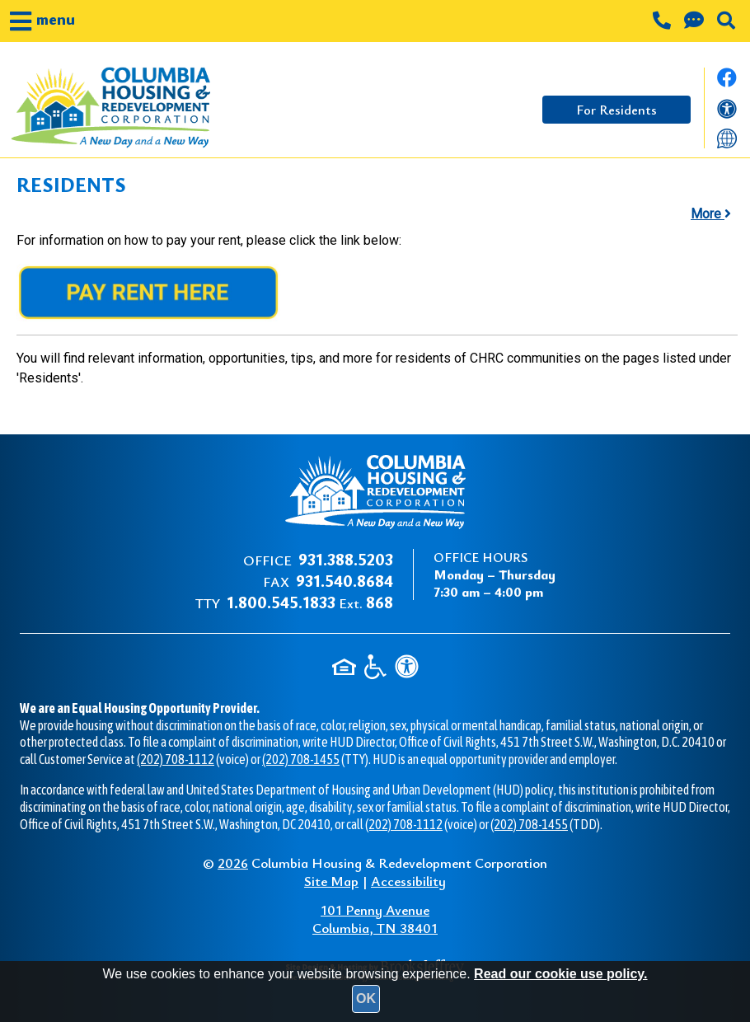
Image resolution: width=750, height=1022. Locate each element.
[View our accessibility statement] (727, 112)
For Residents (616, 110)
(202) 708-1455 (301, 759)
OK (366, 999)
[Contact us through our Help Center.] (695, 22)
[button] (42, 21)
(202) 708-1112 (175, 759)
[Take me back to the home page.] (139, 108)
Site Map (331, 880)
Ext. (310, 602)
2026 (233, 862)
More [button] (711, 214)
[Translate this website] (727, 137)
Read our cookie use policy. (560, 974)
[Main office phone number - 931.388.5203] (663, 22)
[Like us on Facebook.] (727, 82)
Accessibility (408, 880)
